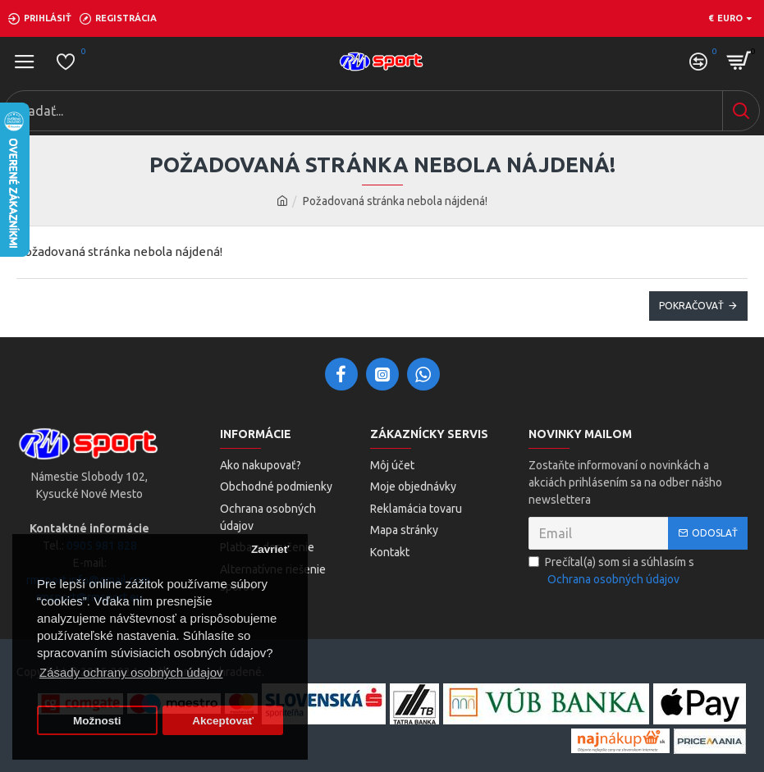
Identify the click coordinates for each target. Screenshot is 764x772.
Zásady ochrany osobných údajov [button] (130, 672)
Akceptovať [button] (223, 721)
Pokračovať (691, 305)
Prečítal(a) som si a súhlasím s (611, 571)
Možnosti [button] (97, 721)
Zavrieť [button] (270, 549)
